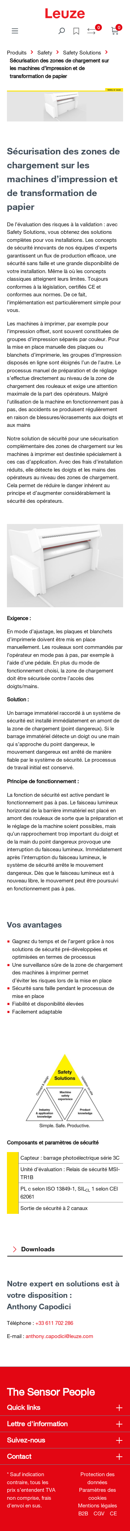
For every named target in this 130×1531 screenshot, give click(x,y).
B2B (83, 1513)
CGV (99, 1513)
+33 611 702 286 (54, 1323)
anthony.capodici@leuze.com (59, 1336)
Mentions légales (97, 1505)
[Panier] (115, 30)
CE (113, 1513)
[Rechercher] (61, 30)
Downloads (33, 1249)
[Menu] (15, 30)
